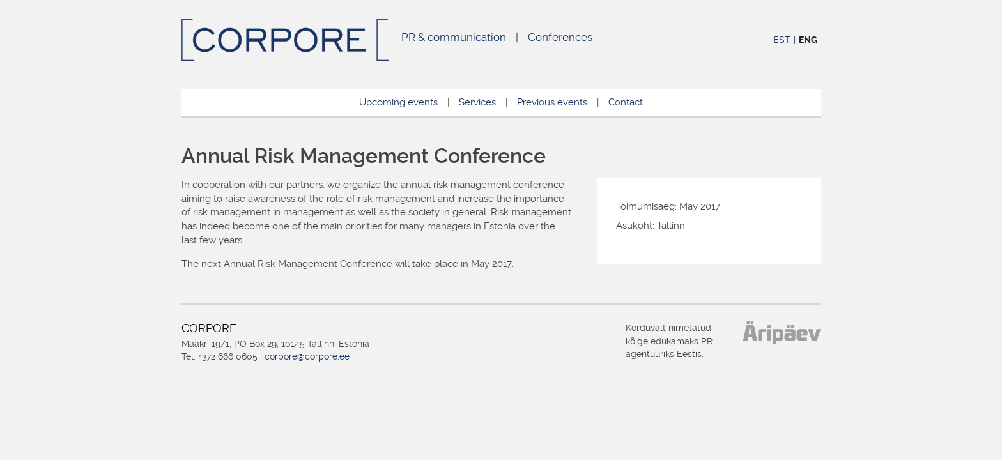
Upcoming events (398, 102)
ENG (808, 39)
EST (781, 39)
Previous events (552, 102)
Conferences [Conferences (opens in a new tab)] (560, 37)
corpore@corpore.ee (307, 356)
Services (477, 102)
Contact (625, 102)
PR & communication (453, 37)
